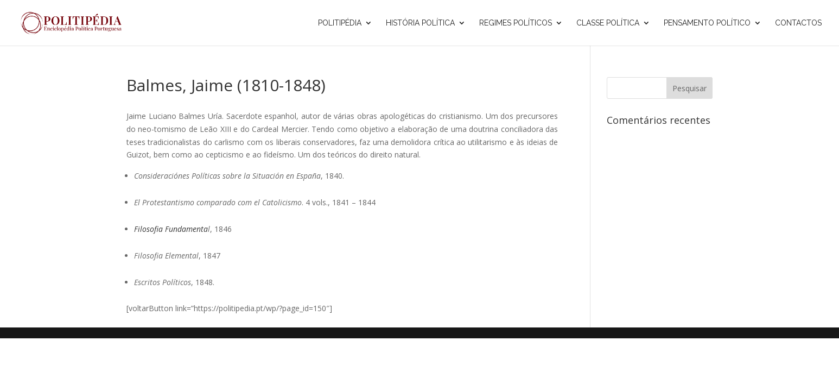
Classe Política (607, 23)
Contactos (798, 23)
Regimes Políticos (515, 23)
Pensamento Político (707, 23)
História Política (420, 23)
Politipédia (339, 23)
